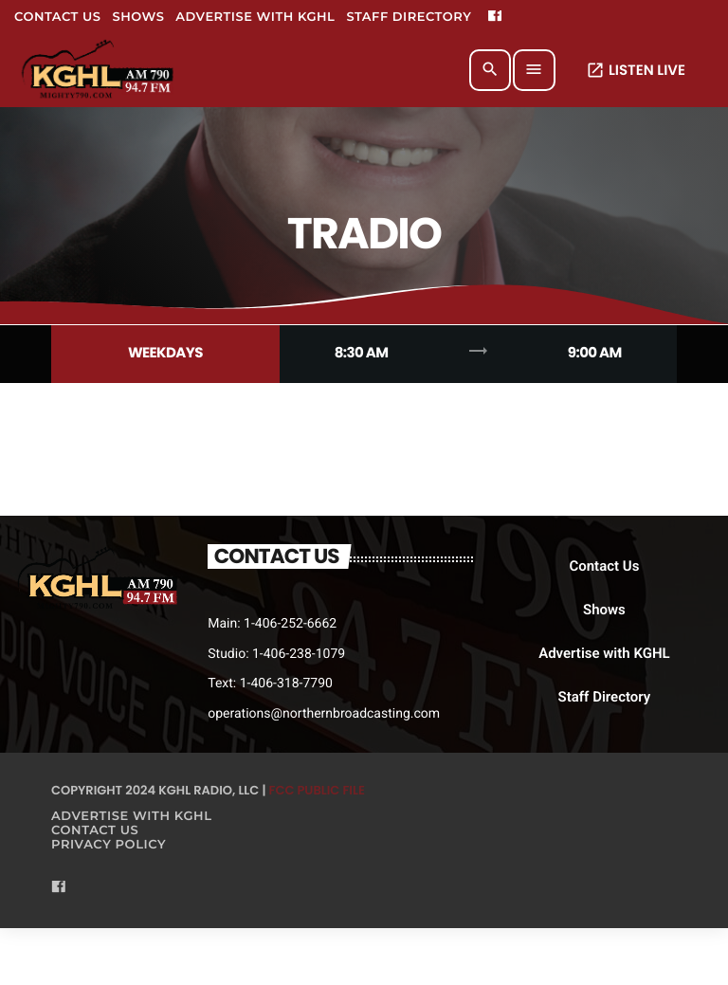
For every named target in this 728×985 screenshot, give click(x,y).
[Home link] (99, 70)
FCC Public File (317, 790)
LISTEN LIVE (635, 71)
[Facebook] (494, 17)
